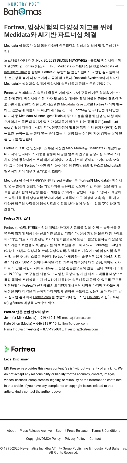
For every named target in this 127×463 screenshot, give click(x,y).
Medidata (64, 66)
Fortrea (29, 66)
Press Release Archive (36, 431)
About (11, 431)
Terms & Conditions (106, 431)
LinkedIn (93, 297)
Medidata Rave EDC (75, 104)
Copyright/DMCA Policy (43, 439)
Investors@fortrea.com (81, 329)
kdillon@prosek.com (73, 323)
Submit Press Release (71, 431)
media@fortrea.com (76, 318)
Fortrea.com (42, 297)
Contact (95, 439)
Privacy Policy (75, 439)
